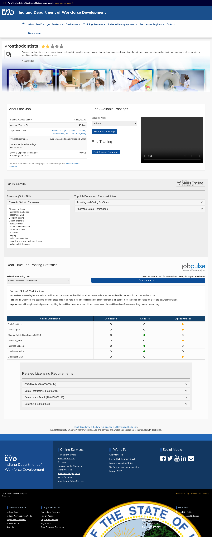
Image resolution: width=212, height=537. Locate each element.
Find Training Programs (105, 152)
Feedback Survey (182, 493)
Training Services (94, 24)
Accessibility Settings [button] (185, 512)
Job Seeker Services (67, 455)
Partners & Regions (152, 24)
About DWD (36, 24)
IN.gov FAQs (46, 523)
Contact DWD (115, 471)
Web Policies (196, 493)
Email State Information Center (155, 519)
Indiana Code (12, 512)
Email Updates (13, 523)
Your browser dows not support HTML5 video (172, 140)
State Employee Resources (52, 527)
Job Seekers (55, 24)
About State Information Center (155, 512)
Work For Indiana (66, 477)
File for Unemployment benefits (124, 467)
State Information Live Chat (154, 516)
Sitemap (206, 493)
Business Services (66, 458)
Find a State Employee (50, 512)
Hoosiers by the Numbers (70, 466)
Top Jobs (62, 462)
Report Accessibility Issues (187, 516)
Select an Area (148, 280)
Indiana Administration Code (19, 516)
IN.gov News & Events (16, 519)
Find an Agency (47, 516)
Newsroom (34, 33)
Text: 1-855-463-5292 (151, 527)
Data (171, 24)
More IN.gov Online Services (71, 481)
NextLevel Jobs (65, 470)
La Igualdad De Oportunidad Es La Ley (119, 427)
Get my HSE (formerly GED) (122, 459)
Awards (10, 527)
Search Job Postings (104, 131)
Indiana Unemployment (122, 24)
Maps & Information (49, 519)
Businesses (73, 24)
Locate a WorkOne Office (121, 463)
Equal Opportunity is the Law (87, 427)
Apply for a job (116, 455)
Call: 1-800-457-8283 (151, 523)
